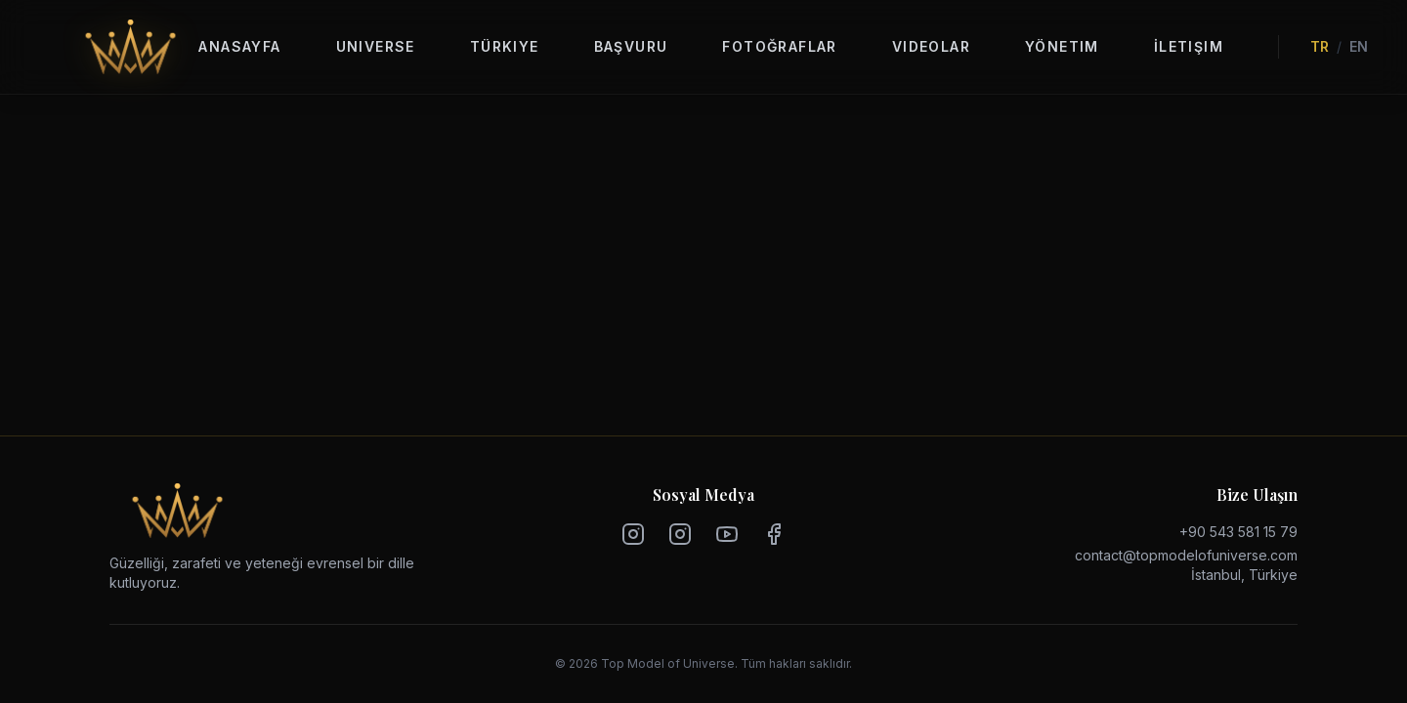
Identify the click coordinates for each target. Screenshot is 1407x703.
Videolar (931, 46)
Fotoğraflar (779, 46)
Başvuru (631, 46)
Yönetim (1062, 46)
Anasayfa (239, 46)
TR (1319, 46)
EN (1358, 46)
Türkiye (504, 46)
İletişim (1188, 46)
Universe (375, 46)
